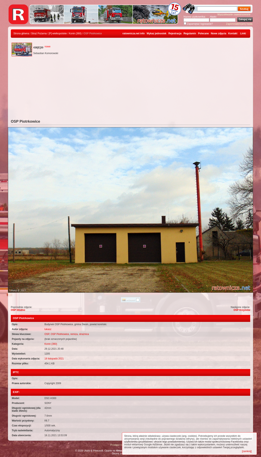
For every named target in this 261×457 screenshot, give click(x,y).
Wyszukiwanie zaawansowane (233, 14)
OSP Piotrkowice (60, 334)
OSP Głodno (18, 310)
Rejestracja (174, 33)
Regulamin (190, 33)
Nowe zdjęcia (218, 33)
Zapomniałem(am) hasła (239, 23)
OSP (46, 334)
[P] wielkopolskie (58, 33)
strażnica (84, 334)
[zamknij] (247, 451)
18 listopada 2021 (54, 358)
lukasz (47, 329)
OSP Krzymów (241, 310)
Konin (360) (75, 33)
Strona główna (21, 33)
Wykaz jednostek (156, 33)
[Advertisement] (130, 88)
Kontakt (232, 33)
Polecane (203, 33)
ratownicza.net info (134, 33)
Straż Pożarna (39, 33)
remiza (74, 334)
